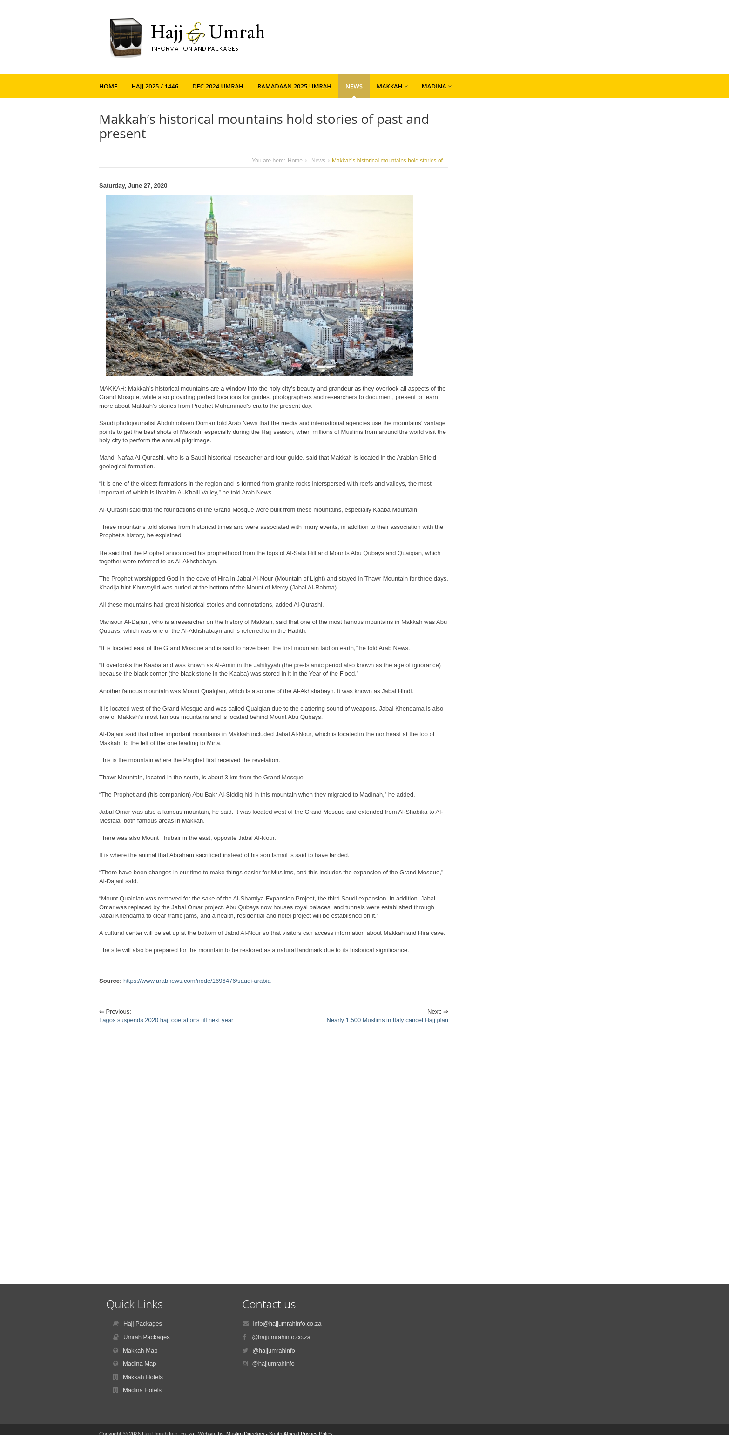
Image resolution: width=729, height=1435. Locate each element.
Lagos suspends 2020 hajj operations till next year (166, 1019)
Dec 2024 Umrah (217, 86)
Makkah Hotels (143, 1377)
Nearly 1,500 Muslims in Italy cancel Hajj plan (387, 1019)
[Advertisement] (273, 1147)
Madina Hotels (142, 1390)
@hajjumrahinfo (274, 1350)
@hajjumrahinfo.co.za (281, 1336)
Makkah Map (140, 1350)
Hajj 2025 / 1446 (154, 86)
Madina (437, 86)
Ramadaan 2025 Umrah (294, 86)
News (354, 86)
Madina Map (139, 1363)
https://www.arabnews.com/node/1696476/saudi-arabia (197, 980)
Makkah (392, 86)
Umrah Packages (146, 1336)
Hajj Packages (142, 1323)
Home (108, 86)
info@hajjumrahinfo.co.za (287, 1323)
